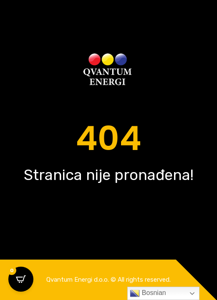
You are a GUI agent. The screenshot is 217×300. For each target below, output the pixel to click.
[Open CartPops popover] (20, 279)
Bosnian (148, 293)
